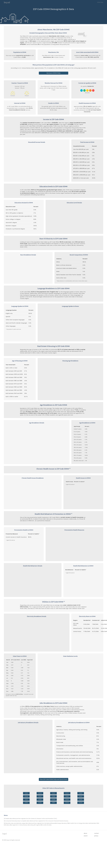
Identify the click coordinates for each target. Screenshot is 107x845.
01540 (67, 799)
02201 (53, 793)
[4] (69, 468)
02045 (80, 802)
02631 (26, 793)
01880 (80, 793)
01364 (26, 802)
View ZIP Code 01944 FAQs (53, 779)
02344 (67, 802)
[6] (64, 601)
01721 (26, 799)
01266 (53, 796)
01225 (80, 799)
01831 (53, 802)
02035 (40, 793)
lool (4, 834)
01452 (80, 796)
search (86, 836)
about (85, 833)
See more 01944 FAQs (53, 73)
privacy (96, 836)
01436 (40, 802)
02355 (53, 799)
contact (96, 833)
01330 (39, 799)
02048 (26, 796)
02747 (67, 793)
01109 (67, 796)
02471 (39, 796)
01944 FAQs (100, 2)
